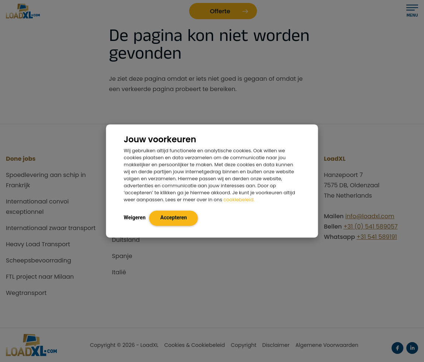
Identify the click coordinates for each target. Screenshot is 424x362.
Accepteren (173, 218)
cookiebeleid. (238, 200)
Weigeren (135, 218)
